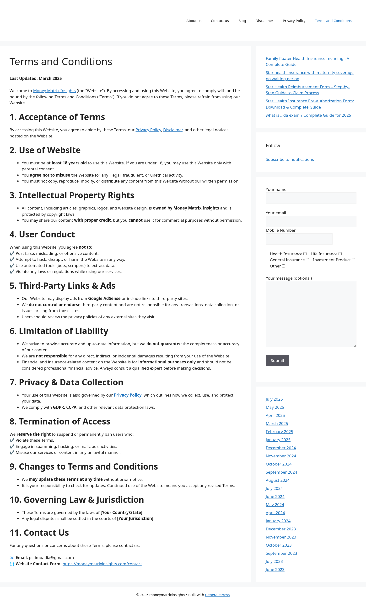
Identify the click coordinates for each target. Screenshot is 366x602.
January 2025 (278, 439)
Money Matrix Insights (54, 90)
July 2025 (274, 399)
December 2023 (281, 529)
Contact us (220, 20)
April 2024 (275, 512)
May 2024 (275, 504)
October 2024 (278, 464)
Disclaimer (264, 20)
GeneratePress (217, 594)
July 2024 (274, 488)
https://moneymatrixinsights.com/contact (102, 563)
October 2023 (278, 545)
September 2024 (281, 472)
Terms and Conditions (333, 20)
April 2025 (275, 415)
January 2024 (278, 520)
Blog (242, 20)
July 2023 (274, 561)
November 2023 (281, 537)
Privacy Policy (294, 20)
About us (193, 20)
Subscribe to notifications (290, 159)
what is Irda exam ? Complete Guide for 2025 (308, 115)
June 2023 (275, 569)
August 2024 (278, 480)
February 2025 (279, 431)
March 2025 (277, 423)
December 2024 (281, 447)
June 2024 (275, 496)
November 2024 (281, 456)
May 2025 (275, 407)
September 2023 (281, 553)
